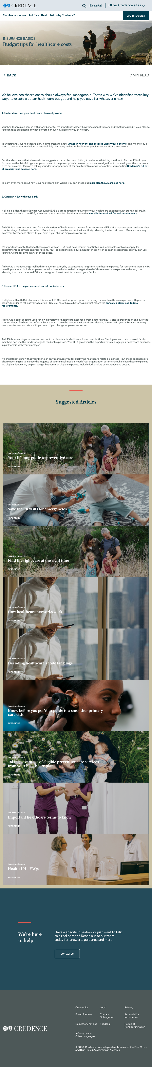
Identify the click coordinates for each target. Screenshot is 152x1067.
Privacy (128, 1007)
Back (9, 74)
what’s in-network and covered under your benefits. (97, 143)
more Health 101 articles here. (106, 182)
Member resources (14, 15)
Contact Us (81, 1007)
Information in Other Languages (85, 1034)
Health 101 (47, 15)
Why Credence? (65, 15)
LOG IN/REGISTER (136, 15)
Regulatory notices (86, 1023)
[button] (84, 6)
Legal (103, 1007)
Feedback (105, 1023)
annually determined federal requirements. (113, 213)
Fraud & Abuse (83, 1014)
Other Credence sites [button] (126, 5)
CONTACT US (67, 953)
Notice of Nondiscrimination (134, 1025)
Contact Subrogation (107, 1015)
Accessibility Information (131, 1015)
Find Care (33, 15)
